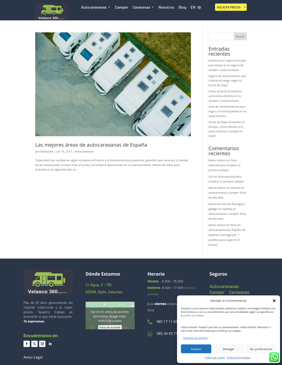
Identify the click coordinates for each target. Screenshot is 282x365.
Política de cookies (215, 357)
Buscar (240, 36)
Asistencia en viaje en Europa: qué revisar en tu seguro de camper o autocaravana (227, 65)
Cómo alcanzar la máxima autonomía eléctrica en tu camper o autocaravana (225, 96)
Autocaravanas (94, 7)
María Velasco (217, 160)
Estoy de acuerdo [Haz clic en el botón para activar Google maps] (109, 327)
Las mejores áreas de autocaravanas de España (91, 144)
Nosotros (166, 7)
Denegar (228, 349)
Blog (182, 7)
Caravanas (141, 7)
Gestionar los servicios (195, 338)
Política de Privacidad (238, 357)
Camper (121, 7)
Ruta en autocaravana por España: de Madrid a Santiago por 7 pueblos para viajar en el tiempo (227, 235)
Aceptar (196, 349)
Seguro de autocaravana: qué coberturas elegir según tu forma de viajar (227, 80)
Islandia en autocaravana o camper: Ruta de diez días (227, 192)
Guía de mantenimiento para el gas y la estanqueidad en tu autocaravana (227, 111)
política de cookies (193, 315)
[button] (274, 301)
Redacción (46, 151)
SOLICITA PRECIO (228, 7)
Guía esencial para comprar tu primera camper (224, 165)
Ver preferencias (261, 349)
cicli (211, 176)
